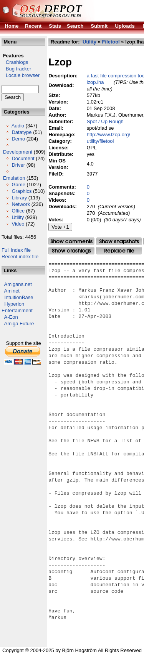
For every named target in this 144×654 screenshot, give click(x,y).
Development (18, 152)
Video (18, 224)
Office (18, 211)
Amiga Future (19, 323)
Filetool (110, 42)
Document (23, 158)
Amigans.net (18, 284)
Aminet (12, 291)
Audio (18, 126)
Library (19, 198)
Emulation (14, 178)
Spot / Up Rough (105, 121)
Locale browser (21, 75)
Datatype (21, 132)
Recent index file (20, 256)
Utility (18, 217)
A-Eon (11, 317)
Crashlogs (15, 62)
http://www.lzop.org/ (108, 134)
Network (21, 204)
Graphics (21, 191)
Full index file (16, 250)
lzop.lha (95, 82)
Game (18, 184)
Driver (18, 165)
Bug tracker (16, 69)
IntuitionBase (18, 297)
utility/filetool (100, 141)
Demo (18, 139)
